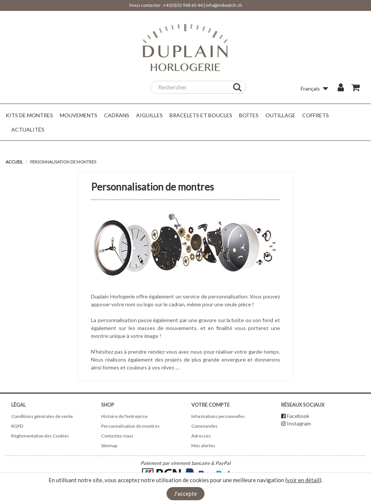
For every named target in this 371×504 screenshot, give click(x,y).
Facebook (298, 416)
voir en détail (303, 480)
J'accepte (185, 493)
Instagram (299, 423)
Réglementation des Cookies (40, 436)
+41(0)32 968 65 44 (183, 5)
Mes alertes (203, 445)
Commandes (204, 426)
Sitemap (109, 445)
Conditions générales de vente (42, 416)
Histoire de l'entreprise (124, 416)
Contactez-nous (117, 436)
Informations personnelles (218, 416)
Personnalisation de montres (130, 426)
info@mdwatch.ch (224, 5)
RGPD (17, 426)
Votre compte (210, 405)
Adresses (201, 436)
